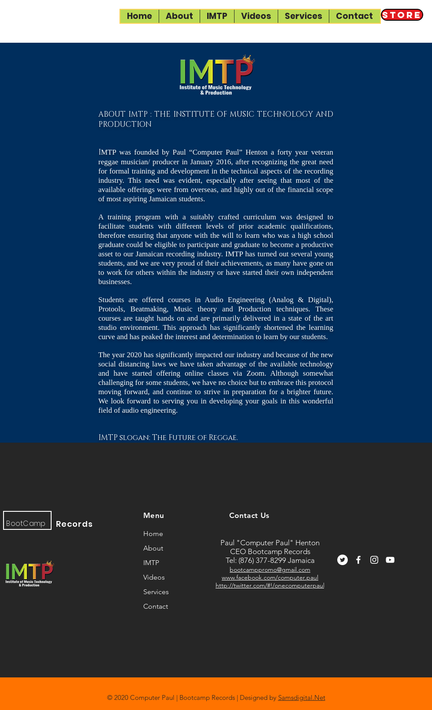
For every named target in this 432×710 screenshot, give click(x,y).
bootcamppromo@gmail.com (270, 569)
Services (156, 592)
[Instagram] (374, 560)
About (153, 548)
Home (153, 533)
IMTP (151, 562)
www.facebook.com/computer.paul (270, 577)
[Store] (402, 15)
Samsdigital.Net (301, 697)
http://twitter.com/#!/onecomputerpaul (270, 585)
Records (74, 523)
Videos (154, 577)
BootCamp (26, 523)
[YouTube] (390, 560)
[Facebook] (358, 560)
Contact (155, 606)
